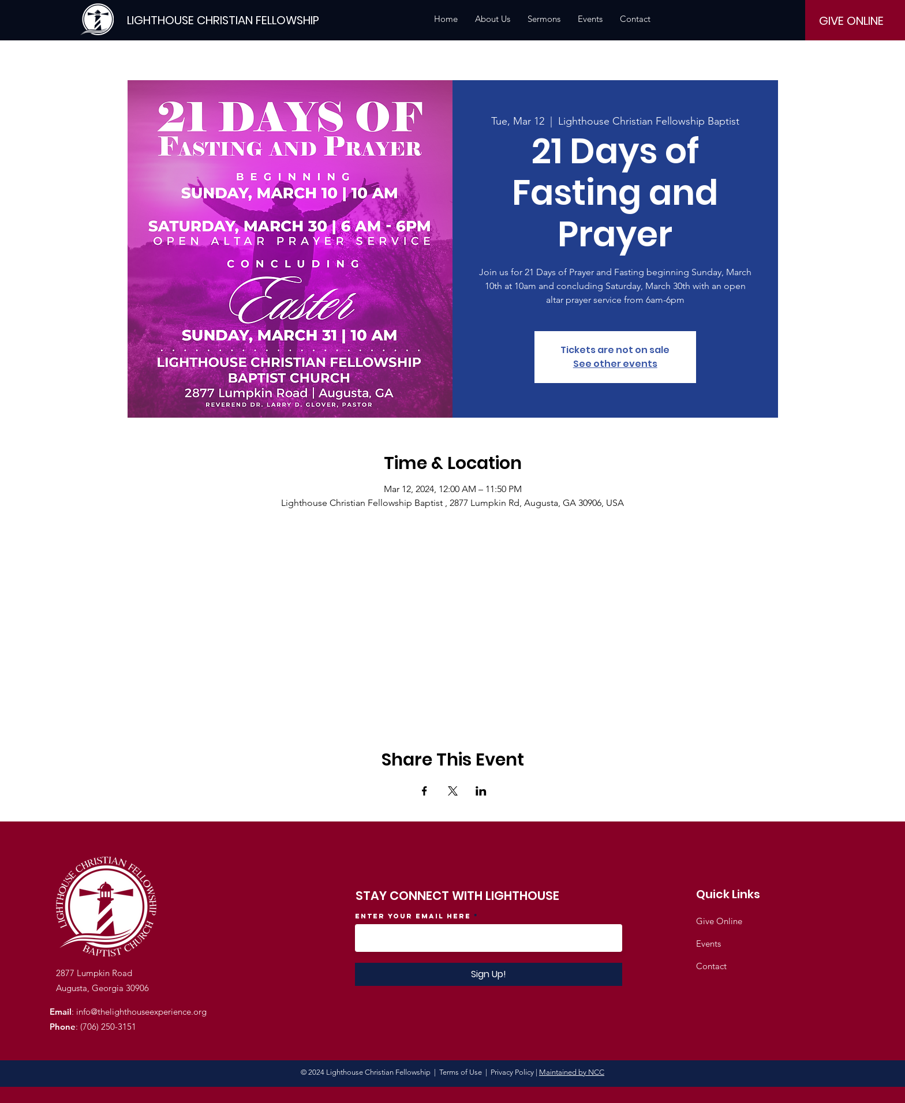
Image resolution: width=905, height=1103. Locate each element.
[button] (492, 19)
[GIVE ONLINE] (851, 21)
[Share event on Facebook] (424, 791)
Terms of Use (460, 1072)
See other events (615, 363)
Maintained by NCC (571, 1072)
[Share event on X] (452, 791)
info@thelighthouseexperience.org (141, 1011)
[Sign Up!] (488, 974)
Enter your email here (413, 916)
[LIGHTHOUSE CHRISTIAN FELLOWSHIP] (223, 20)
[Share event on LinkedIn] (481, 791)
